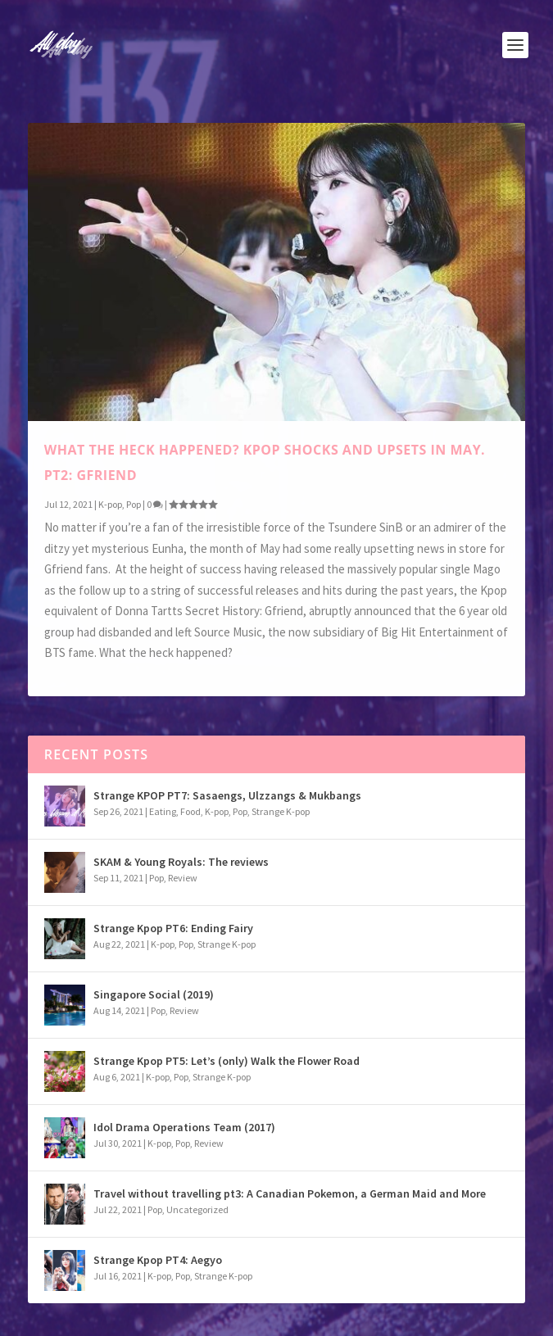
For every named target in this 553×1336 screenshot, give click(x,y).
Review (182, 878)
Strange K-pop (281, 811)
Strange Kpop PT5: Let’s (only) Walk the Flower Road (226, 1060)
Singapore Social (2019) (153, 994)
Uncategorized (197, 1209)
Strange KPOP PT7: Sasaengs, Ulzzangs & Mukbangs (227, 795)
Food (190, 811)
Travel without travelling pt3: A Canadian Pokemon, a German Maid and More (289, 1193)
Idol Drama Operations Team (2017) (184, 1127)
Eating (162, 811)
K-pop (110, 503)
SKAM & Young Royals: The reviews (181, 861)
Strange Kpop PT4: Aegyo (157, 1259)
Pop (133, 503)
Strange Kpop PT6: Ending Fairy (173, 928)
